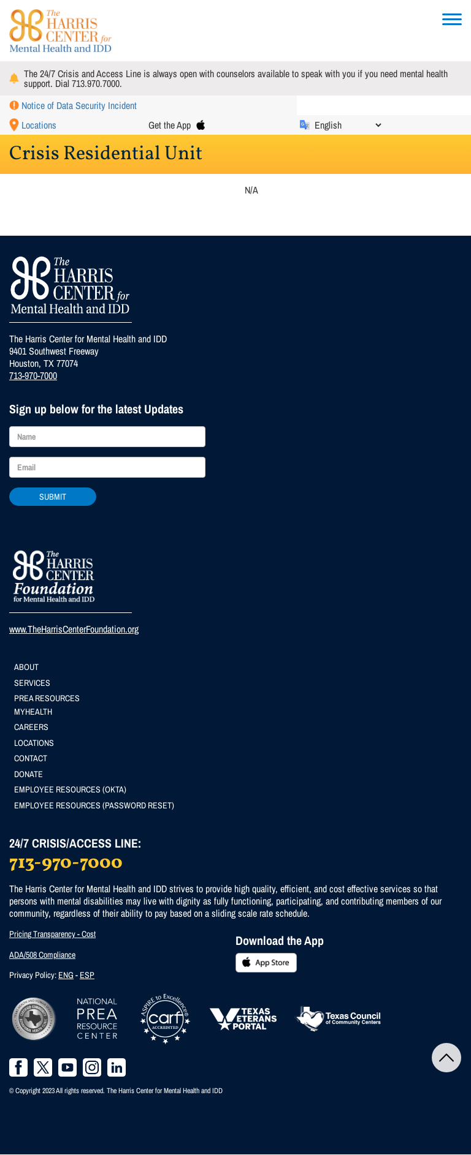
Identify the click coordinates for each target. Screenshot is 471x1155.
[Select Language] (347, 125)
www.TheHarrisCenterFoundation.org (74, 629)
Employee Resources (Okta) (70, 789)
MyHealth (33, 711)
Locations (38, 125)
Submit (52, 496)
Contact (30, 758)
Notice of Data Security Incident (79, 105)
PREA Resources (47, 698)
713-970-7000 (33, 375)
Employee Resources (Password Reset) (94, 805)
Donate (28, 774)
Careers (31, 726)
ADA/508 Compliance (42, 954)
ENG (66, 974)
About (26, 666)
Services (32, 682)
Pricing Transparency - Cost (52, 933)
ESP (87, 974)
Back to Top (446, 1057)
